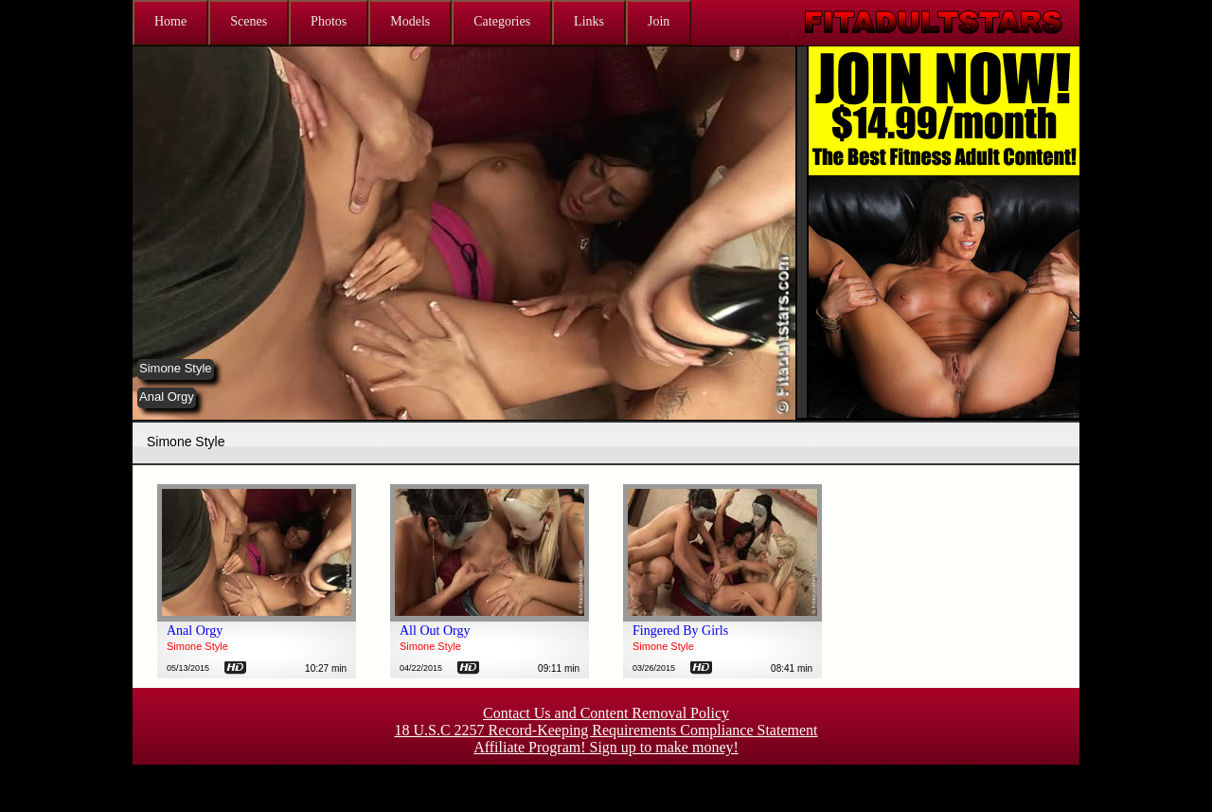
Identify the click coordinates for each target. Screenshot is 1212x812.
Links (589, 21)
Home (170, 21)
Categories (501, 21)
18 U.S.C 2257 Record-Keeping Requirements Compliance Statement (605, 730)
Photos (329, 21)
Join (658, 21)
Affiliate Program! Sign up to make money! (606, 747)
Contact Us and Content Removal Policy (606, 713)
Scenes (248, 21)
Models (410, 21)
